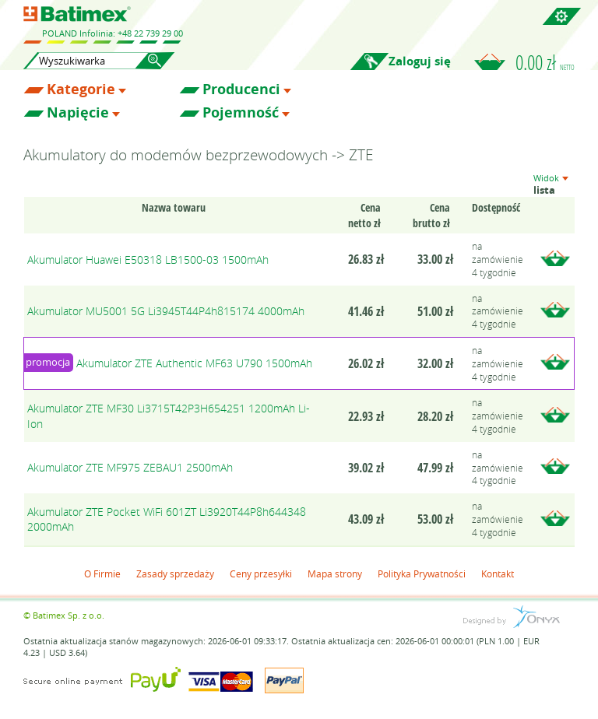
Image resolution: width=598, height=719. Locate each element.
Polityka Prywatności (422, 573)
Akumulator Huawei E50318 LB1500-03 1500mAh (148, 259)
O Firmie (102, 573)
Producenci (241, 89)
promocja (48, 362)
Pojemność (240, 113)
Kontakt (497, 573)
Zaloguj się (420, 61)
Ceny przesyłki (261, 573)
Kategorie (81, 89)
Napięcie (78, 113)
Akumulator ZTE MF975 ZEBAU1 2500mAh (130, 467)
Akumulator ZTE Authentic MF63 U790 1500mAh (194, 363)
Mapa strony (335, 573)
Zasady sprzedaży (175, 573)
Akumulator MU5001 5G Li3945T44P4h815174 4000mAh (165, 310)
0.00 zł (545, 62)
